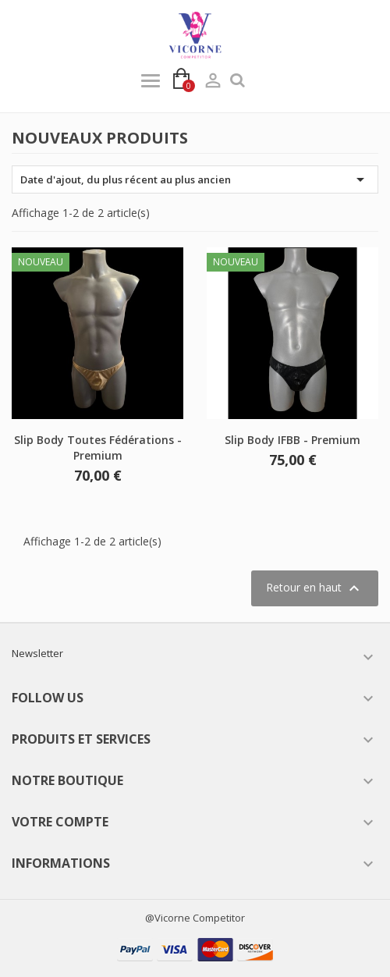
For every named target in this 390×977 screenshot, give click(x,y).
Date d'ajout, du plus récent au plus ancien (195, 179)
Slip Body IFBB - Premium (292, 439)
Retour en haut (314, 588)
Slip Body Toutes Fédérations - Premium (98, 447)
